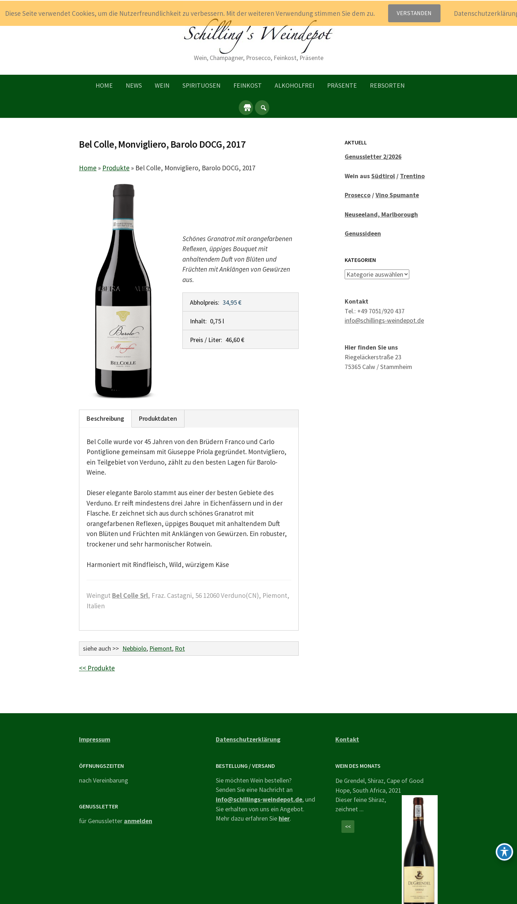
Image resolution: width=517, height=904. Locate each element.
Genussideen (363, 233)
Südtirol (383, 176)
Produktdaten (158, 418)
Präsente (342, 85)
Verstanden (414, 13)
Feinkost (247, 85)
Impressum (94, 739)
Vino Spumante (397, 195)
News (134, 85)
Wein (162, 85)
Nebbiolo (134, 648)
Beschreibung (105, 418)
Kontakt (347, 739)
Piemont (160, 648)
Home (104, 85)
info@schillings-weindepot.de (384, 320)
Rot (180, 648)
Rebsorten (387, 85)
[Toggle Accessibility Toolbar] (504, 852)
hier (284, 818)
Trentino (412, 176)
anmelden (138, 821)
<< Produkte (97, 668)
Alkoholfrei (294, 85)
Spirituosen (201, 85)
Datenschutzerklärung (248, 739)
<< (348, 826)
